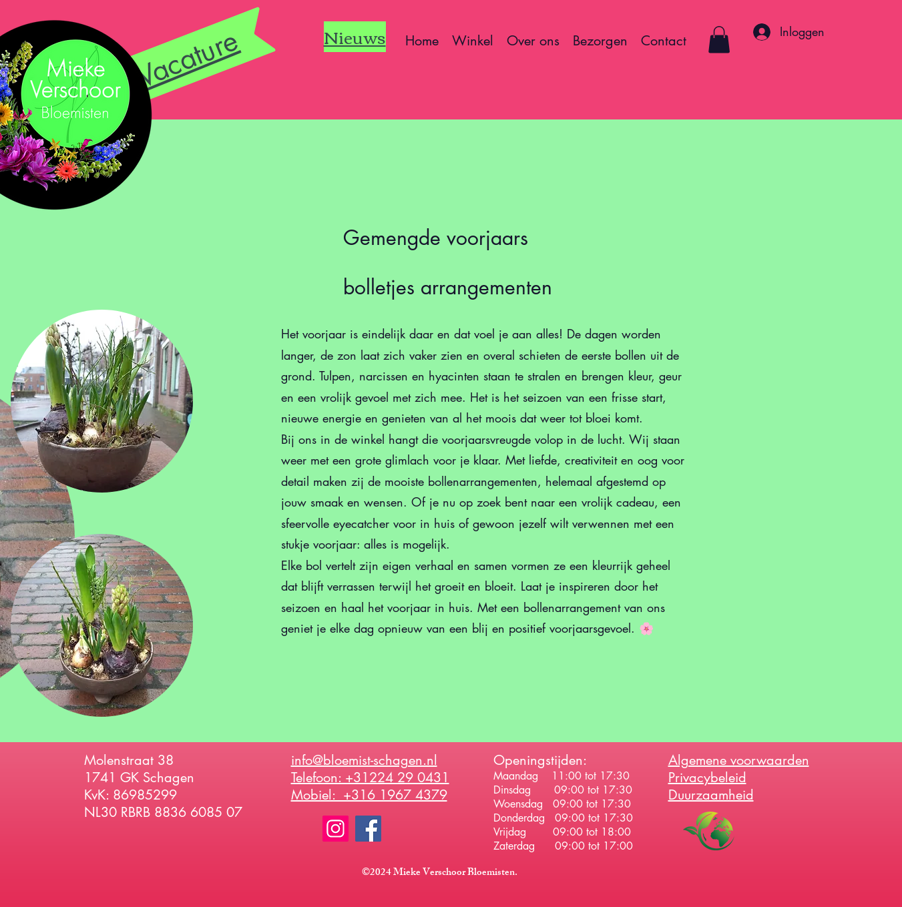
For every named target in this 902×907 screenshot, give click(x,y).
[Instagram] (335, 829)
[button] (719, 39)
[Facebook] (368, 829)
